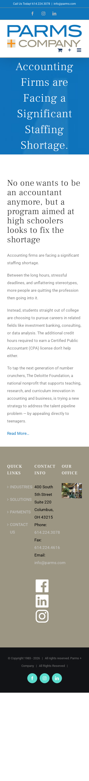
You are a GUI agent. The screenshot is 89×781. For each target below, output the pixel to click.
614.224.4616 (47, 547)
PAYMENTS (17, 512)
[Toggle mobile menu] (79, 50)
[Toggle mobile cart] (60, 50)
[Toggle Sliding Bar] (69, 50)
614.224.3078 (47, 532)
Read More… (18, 433)
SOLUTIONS (17, 499)
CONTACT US (17, 528)
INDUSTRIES (17, 487)
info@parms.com (65, 3)
